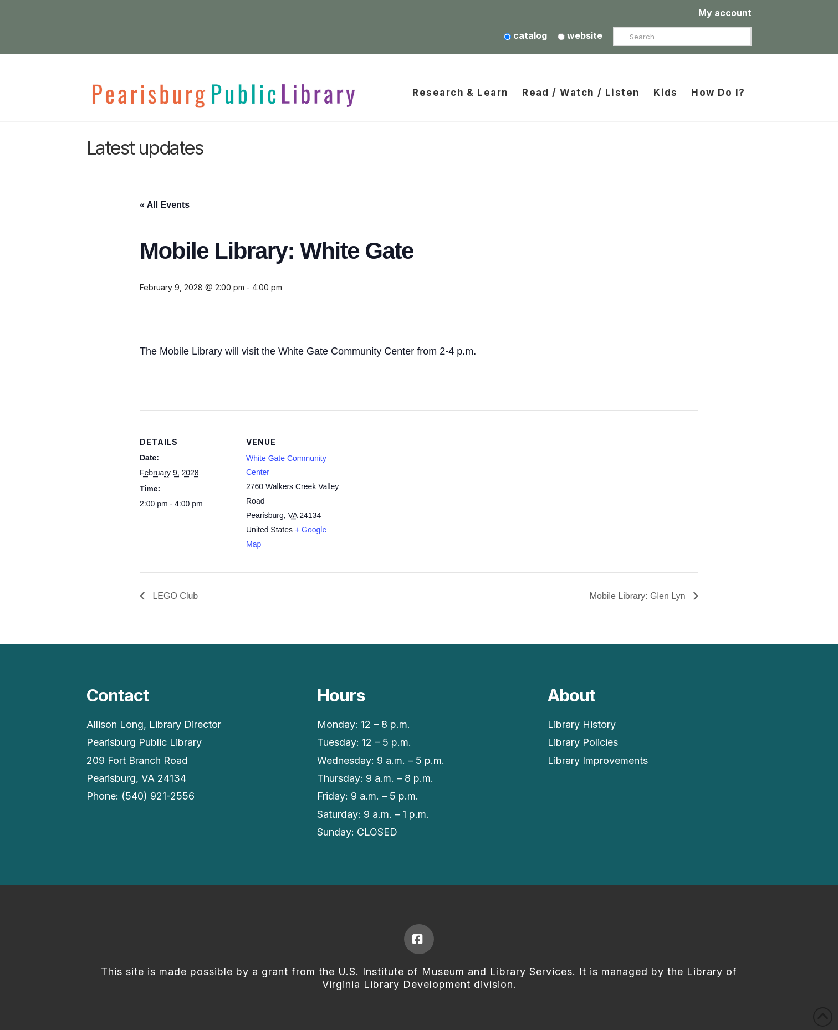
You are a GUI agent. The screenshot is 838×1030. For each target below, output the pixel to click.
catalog (525, 35)
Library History (582, 724)
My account (725, 12)
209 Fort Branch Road (137, 760)
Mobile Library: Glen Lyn (639, 596)
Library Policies (583, 742)
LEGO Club (174, 596)
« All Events (165, 204)
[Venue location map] (410, 486)
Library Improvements (598, 760)
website (580, 35)
